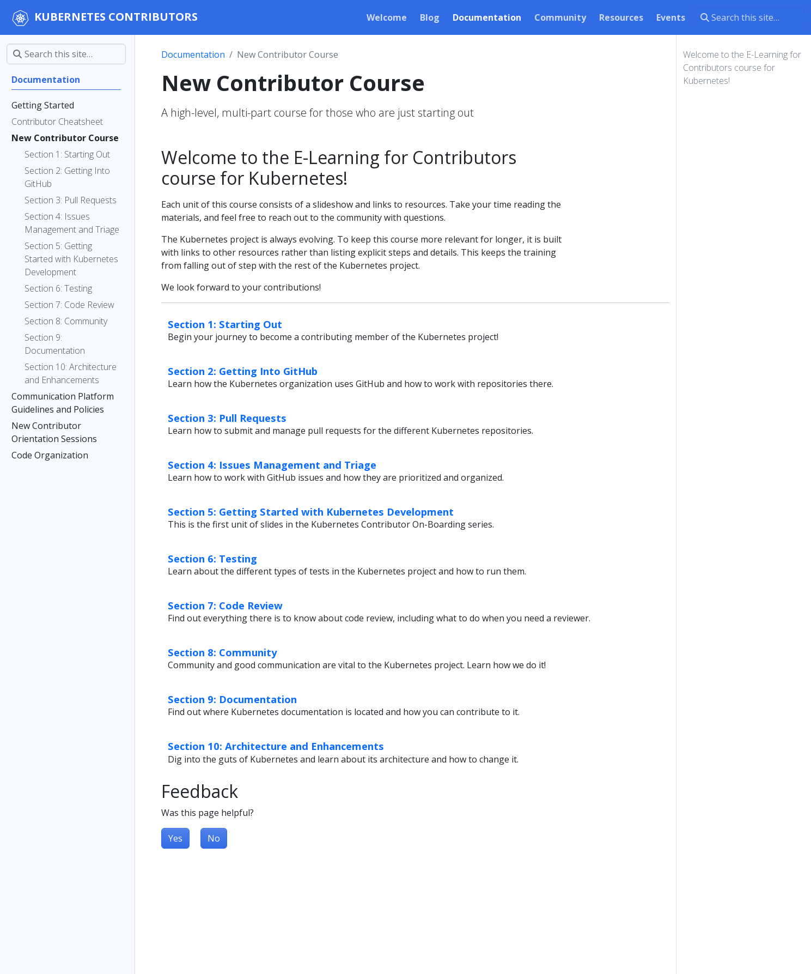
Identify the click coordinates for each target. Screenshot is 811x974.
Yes (175, 838)
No (214, 838)
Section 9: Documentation (232, 699)
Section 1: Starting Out (225, 324)
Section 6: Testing (212, 558)
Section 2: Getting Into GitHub (243, 371)
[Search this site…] (749, 17)
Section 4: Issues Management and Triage (272, 464)
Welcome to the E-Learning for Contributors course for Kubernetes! (742, 68)
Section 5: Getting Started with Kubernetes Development (311, 511)
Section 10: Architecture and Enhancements (276, 746)
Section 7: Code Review (225, 605)
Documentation (193, 55)
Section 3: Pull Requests (227, 418)
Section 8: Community (222, 652)
